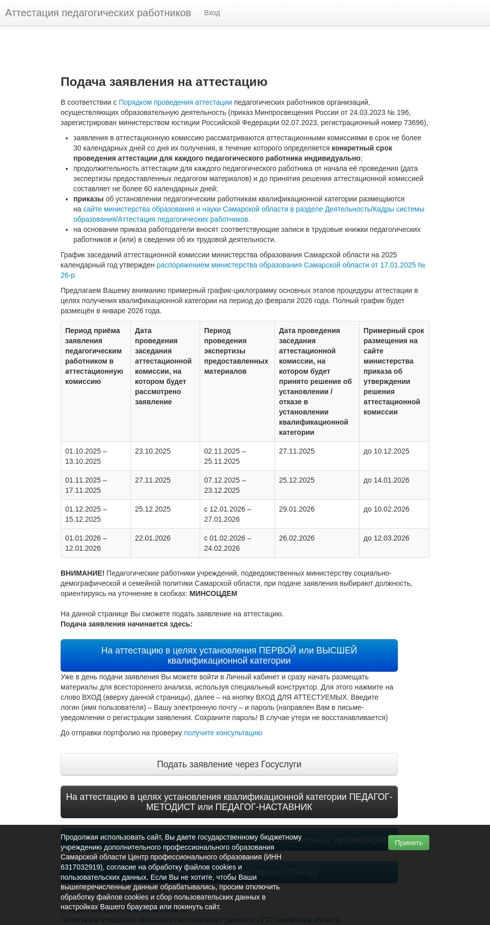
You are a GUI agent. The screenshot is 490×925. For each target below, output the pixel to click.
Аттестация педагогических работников (98, 12)
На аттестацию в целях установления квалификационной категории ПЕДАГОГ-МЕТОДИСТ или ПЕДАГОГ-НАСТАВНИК (229, 802)
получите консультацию (223, 733)
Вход (212, 13)
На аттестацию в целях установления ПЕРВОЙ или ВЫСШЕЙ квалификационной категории (229, 655)
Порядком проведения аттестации (175, 102)
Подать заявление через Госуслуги (229, 764)
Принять (409, 843)
